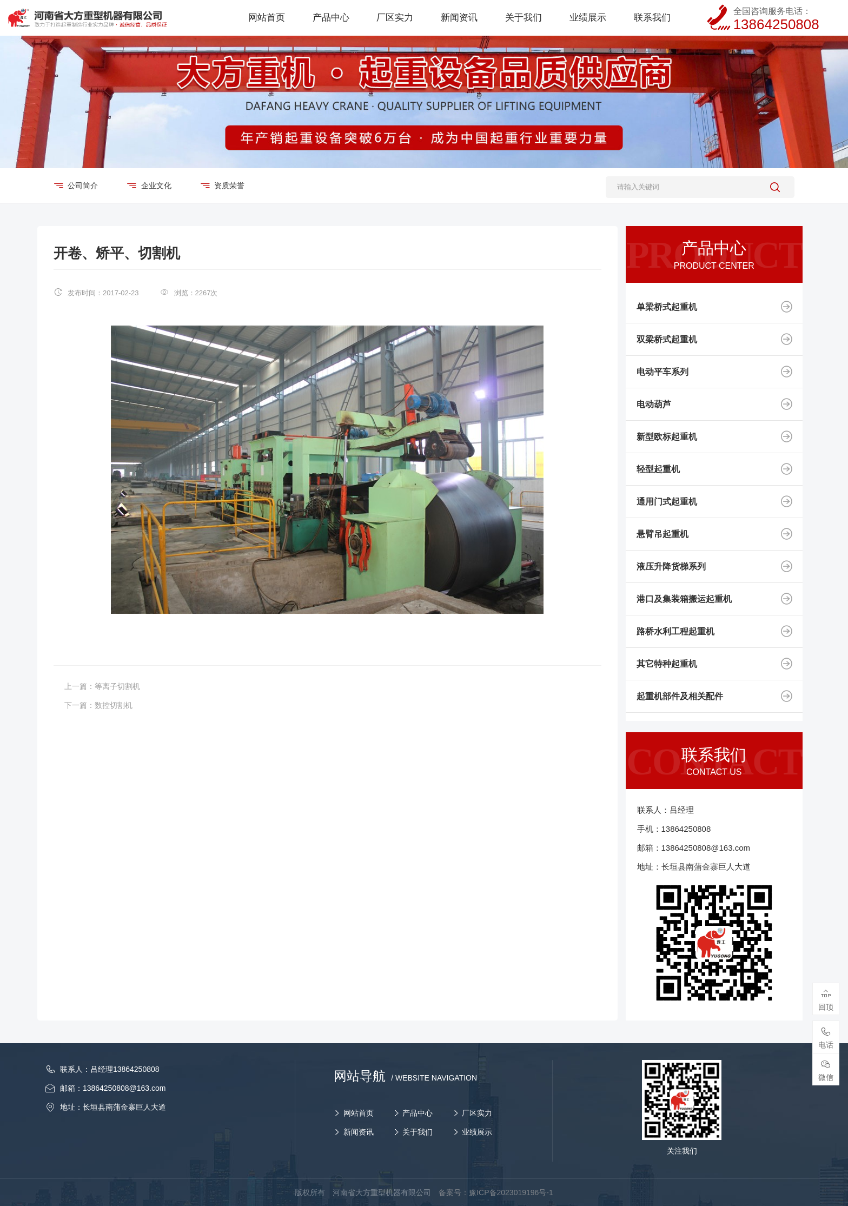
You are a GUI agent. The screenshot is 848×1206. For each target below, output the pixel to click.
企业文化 (155, 185)
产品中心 (417, 1113)
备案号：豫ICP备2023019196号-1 (496, 1192)
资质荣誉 (229, 185)
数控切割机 (113, 705)
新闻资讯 (358, 1132)
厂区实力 (477, 1113)
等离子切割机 (117, 686)
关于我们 (417, 1132)
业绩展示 (477, 1132)
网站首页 (358, 1113)
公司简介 (82, 185)
